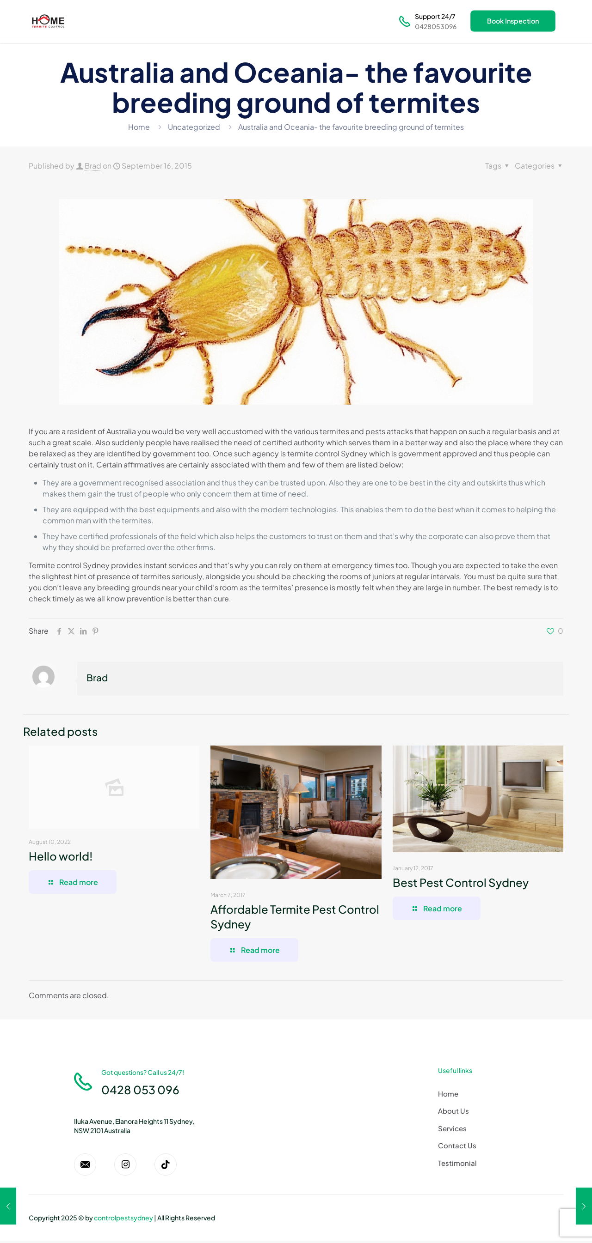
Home (139, 127)
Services (452, 1128)
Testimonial (457, 1162)
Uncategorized (194, 127)
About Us (453, 1110)
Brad (93, 165)
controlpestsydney (123, 1220)
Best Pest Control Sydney (461, 882)
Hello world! (60, 856)
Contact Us (457, 1145)
